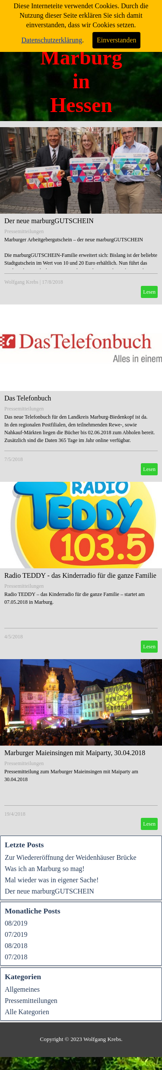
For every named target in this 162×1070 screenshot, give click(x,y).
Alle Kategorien (27, 1012)
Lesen (149, 292)
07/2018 (16, 957)
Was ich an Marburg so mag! (45, 868)
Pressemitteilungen (24, 231)
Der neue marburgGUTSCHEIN (49, 220)
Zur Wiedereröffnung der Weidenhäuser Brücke (71, 857)
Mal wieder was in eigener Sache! (51, 880)
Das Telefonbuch (27, 398)
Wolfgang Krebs (21, 282)
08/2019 (16, 923)
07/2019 (16, 934)
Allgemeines (22, 989)
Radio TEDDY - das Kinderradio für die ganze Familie (80, 575)
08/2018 (16, 945)
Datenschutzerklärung (52, 36)
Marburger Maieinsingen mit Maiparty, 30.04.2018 (74, 752)
